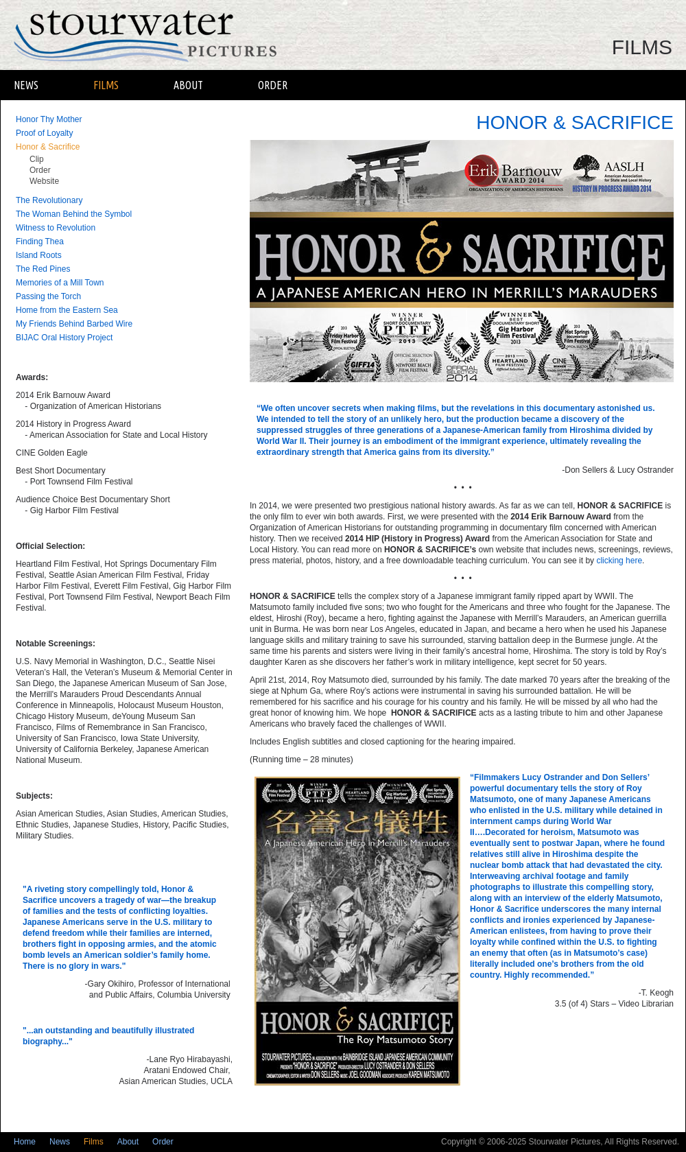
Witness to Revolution (55, 228)
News (26, 85)
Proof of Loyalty (44, 133)
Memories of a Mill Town (60, 282)
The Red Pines (43, 269)
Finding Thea (40, 241)
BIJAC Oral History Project (64, 337)
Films (106, 85)
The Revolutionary (49, 200)
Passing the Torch (48, 296)
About (188, 85)
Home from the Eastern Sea (67, 310)
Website (44, 181)
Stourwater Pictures (155, 35)
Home (25, 1142)
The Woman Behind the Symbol (74, 214)
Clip (36, 159)
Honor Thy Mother (49, 119)
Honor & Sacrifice (48, 147)
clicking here (619, 560)
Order (272, 85)
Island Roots (39, 255)
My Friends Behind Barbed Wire (74, 324)
